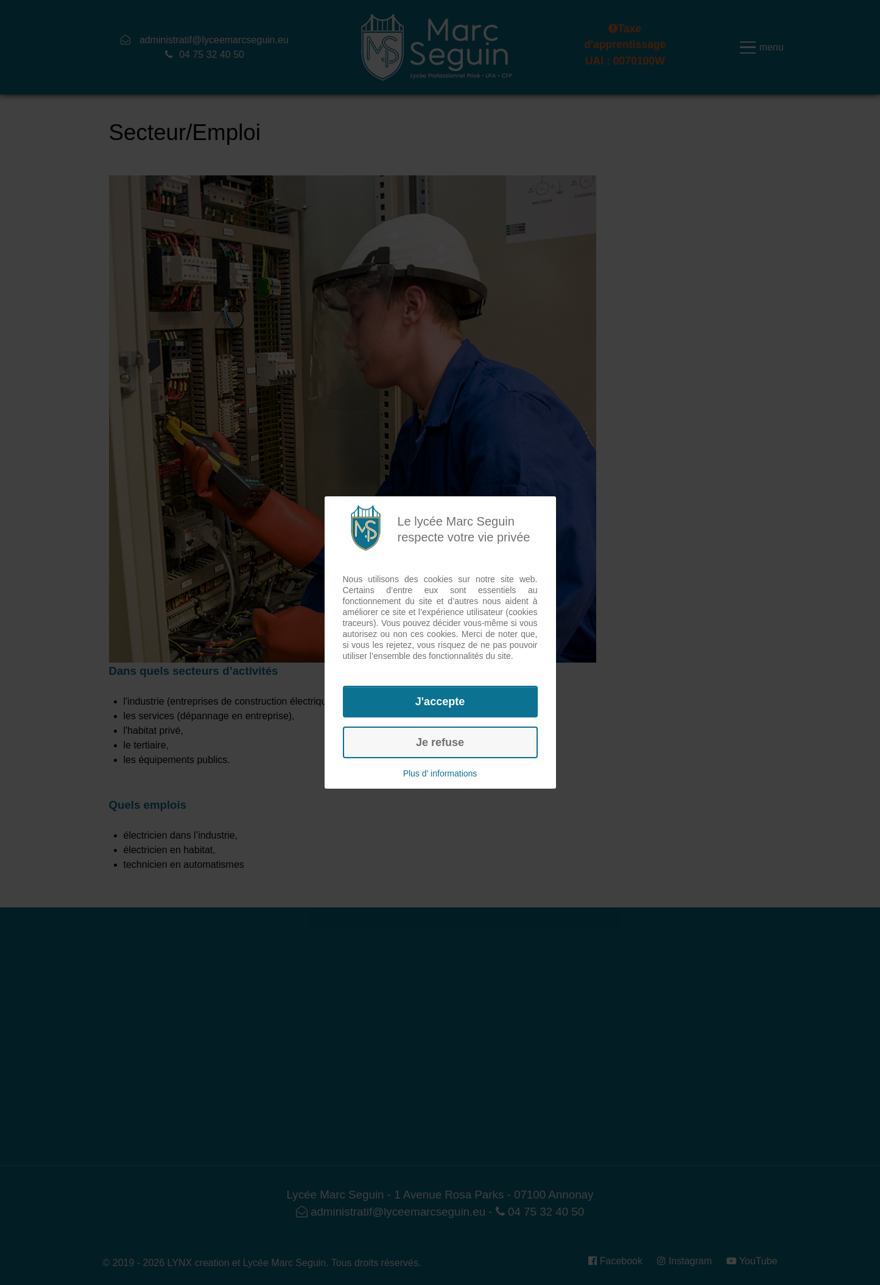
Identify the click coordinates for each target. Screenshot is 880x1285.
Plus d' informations (440, 773)
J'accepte (440, 701)
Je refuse (440, 742)
